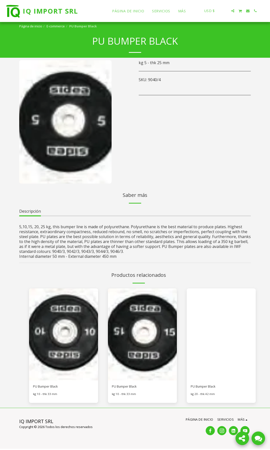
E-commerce (56, 26)
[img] (63, 334)
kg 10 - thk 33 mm (45, 395)
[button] (225, 11)
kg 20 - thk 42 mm (203, 395)
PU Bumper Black (49, 387)
